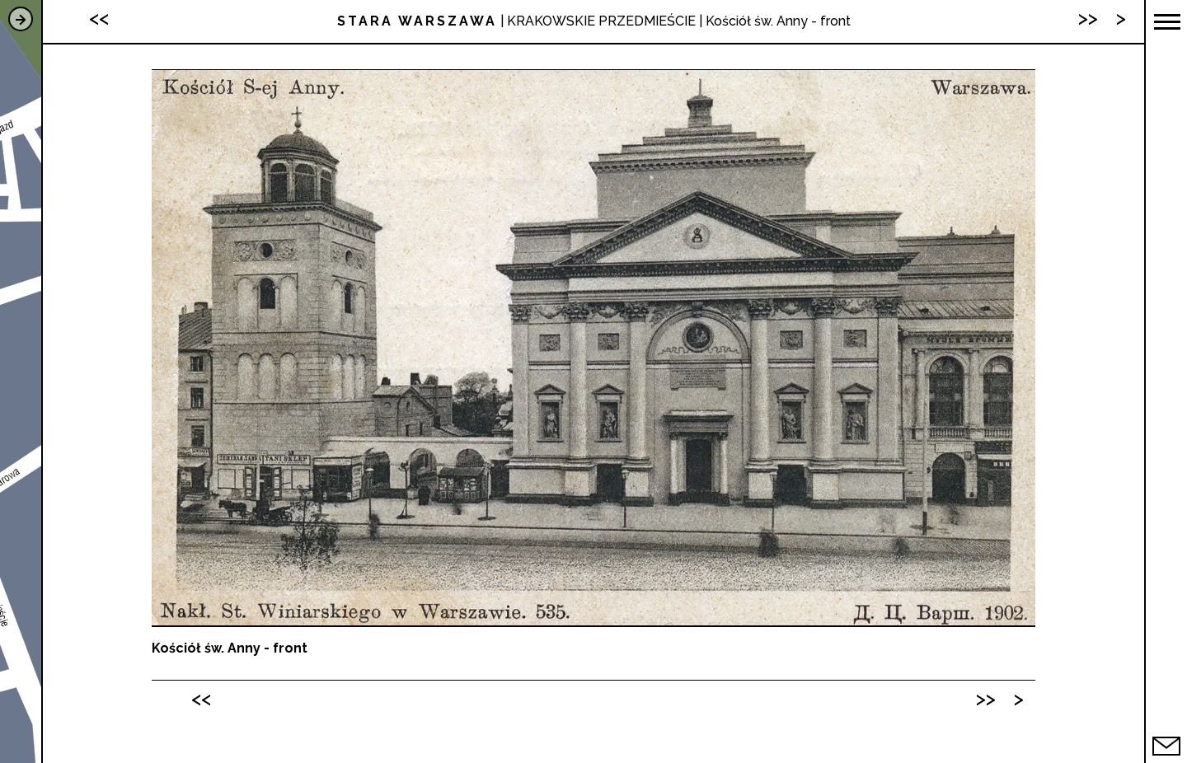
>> (986, 698)
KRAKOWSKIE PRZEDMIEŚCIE (601, 21)
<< (201, 698)
